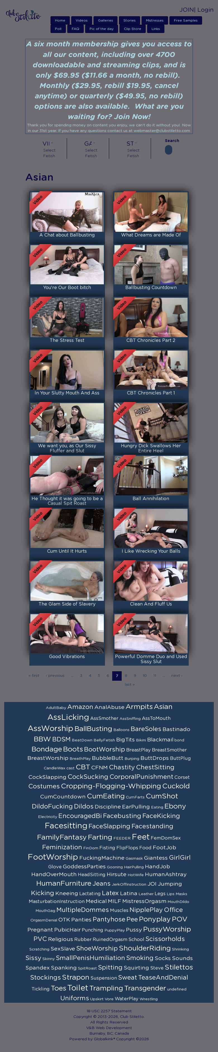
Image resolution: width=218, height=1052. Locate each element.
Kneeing (66, 893)
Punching (92, 930)
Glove (55, 867)
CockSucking (88, 777)
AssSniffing (130, 719)
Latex (110, 893)
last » (130, 685)
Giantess (156, 858)
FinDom (90, 848)
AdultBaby (56, 708)
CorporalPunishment (141, 777)
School (136, 939)
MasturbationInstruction (57, 901)
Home (60, 20)
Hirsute (116, 874)
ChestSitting (155, 767)
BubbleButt (107, 758)
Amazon (80, 707)
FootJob (164, 847)
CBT (83, 767)
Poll (58, 28)
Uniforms (74, 998)
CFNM (99, 767)
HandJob (157, 866)
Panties (81, 920)
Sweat (127, 978)
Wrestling (149, 999)
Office (173, 910)
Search (168, 141)
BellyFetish (104, 740)
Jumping (170, 884)
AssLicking (68, 718)
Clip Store (132, 28)
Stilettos (179, 967)
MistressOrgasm (144, 901)
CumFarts (135, 797)
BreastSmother (169, 750)
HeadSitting (92, 875)
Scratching (39, 949)
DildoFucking (52, 806)
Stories (129, 20)
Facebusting (122, 816)
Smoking (140, 958)
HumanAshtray (166, 874)
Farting (100, 837)
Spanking (64, 968)
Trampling (106, 988)
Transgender (145, 988)
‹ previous (55, 676)
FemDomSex (166, 838)
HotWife (136, 875)
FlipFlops (127, 848)
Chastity (122, 767)
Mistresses (155, 20)
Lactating (90, 894)
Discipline (108, 807)
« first (33, 676)
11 (154, 676)
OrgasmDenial (43, 920)
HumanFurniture (63, 883)
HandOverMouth (54, 874)
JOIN (186, 10)
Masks (181, 894)
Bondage (47, 749)
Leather (146, 894)
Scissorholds (165, 939)
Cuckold (176, 786)
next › (177, 676)
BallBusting (93, 728)
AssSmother (104, 718)
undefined (176, 989)
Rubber (83, 939)
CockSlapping (47, 777)
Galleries (105, 20)
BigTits (125, 740)
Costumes (44, 786)
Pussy (134, 930)
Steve (157, 968)
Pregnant (40, 930)
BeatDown (82, 740)
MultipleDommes (82, 910)
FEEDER (122, 838)
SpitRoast (87, 968)
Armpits (139, 706)
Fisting (107, 848)
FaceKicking (161, 816)
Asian (163, 706)
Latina (128, 893)
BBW (42, 739)
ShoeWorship (97, 948)
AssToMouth (156, 718)
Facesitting (66, 826)
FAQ (75, 28)
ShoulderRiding (145, 948)
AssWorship (50, 729)
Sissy (33, 958)
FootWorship (53, 857)
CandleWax (54, 768)
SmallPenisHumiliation (90, 958)
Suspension (103, 978)
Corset (182, 777)
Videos (82, 20)
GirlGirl (180, 858)
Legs (160, 894)
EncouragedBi (80, 816)
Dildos (84, 806)
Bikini (141, 740)
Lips (170, 894)
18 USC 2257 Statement (109, 1011)
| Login (204, 10)
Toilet (77, 988)
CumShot (162, 796)
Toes (58, 988)
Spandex (37, 968)
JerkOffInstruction (129, 884)
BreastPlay (138, 750)
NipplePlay (146, 910)
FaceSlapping (109, 826)
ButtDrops (154, 758)
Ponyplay (155, 919)
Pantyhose (109, 919)
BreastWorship (47, 758)
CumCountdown (63, 797)
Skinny (48, 959)
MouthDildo (178, 902)
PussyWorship (167, 929)
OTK (64, 920)
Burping (131, 759)
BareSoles (146, 729)
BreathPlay (80, 759)
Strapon (75, 977)
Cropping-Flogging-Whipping (111, 786)
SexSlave (63, 949)
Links (156, 28)
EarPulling (136, 807)
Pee (132, 919)
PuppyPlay (114, 930)
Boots (73, 749)
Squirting (136, 968)
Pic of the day (102, 28)
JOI (152, 884)
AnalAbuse (109, 707)
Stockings (45, 978)
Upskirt (97, 999)
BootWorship (104, 749)
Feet (141, 837)
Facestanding (152, 826)
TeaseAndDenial (163, 978)
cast (70, 768)
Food (145, 848)
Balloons (121, 730)
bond (179, 740)
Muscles (119, 910)
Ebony (175, 806)
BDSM (61, 739)
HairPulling (134, 867)
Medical (96, 901)
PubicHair (67, 930)
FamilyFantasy (62, 837)
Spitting (110, 967)
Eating (157, 807)
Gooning (115, 867)
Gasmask (134, 858)
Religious (60, 939)
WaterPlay (126, 999)
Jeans (101, 884)
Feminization (62, 847)
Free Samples (186, 20)
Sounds (182, 958)
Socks (163, 958)
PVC (40, 939)
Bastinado (176, 729)
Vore (109, 999)
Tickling (41, 989)
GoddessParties (84, 866)
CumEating (106, 796)
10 (145, 676)
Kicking (42, 893)
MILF (114, 901)
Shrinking (180, 949)
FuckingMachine (101, 858)
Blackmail (160, 740)
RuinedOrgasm (110, 939)
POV (180, 919)
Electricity (47, 817)
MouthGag (45, 911)
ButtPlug (180, 758)
